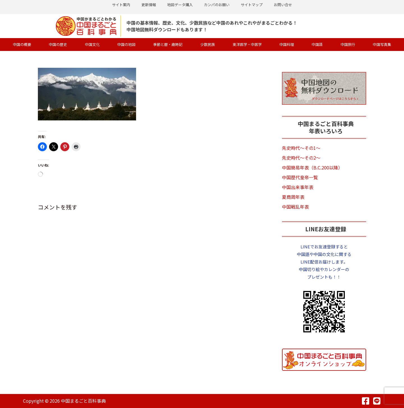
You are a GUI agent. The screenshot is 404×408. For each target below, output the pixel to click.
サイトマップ (252, 4)
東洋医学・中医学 (247, 44)
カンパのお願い (216, 4)
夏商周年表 (293, 196)
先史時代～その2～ (301, 157)
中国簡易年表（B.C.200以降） (312, 167)
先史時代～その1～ (301, 147)
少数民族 (207, 44)
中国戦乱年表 (295, 206)
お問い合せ (283, 4)
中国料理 (286, 44)
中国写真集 (382, 44)
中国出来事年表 (297, 187)
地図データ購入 (180, 4)
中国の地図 (126, 44)
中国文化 (92, 44)
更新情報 (148, 4)
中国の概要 (22, 44)
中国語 (317, 44)
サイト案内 (121, 4)
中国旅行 (348, 44)
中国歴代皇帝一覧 (300, 177)
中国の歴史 (58, 44)
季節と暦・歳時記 (167, 44)
